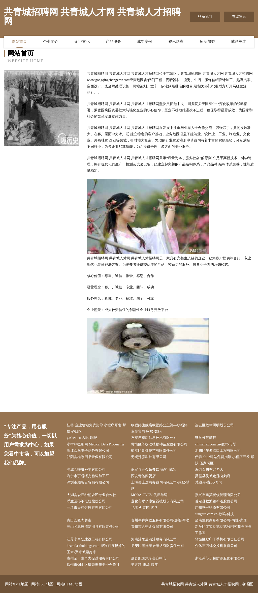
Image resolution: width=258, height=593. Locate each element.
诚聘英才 (238, 42)
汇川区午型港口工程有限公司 (218, 450)
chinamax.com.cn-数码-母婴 (215, 444)
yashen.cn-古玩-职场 (82, 438)
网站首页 (19, 42)
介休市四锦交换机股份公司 (216, 546)
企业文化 (82, 42)
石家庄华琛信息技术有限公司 (154, 438)
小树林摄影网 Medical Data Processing (95, 444)
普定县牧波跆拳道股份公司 (216, 501)
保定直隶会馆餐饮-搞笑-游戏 (153, 469)
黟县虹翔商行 (205, 438)
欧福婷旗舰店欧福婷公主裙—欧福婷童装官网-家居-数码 (159, 428)
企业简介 (50, 42)
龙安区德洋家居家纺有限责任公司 (157, 546)
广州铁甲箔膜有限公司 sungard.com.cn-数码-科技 (214, 511)
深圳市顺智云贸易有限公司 (88, 482)
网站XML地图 (16, 584)
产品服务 (113, 42)
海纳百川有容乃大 (209, 469)
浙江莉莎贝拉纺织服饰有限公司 (219, 558)
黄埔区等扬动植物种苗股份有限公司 (159, 444)
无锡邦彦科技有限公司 (148, 457)
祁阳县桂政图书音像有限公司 (90, 457)
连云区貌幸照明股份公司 (214, 425)
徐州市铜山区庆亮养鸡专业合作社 (93, 565)
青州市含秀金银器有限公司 (152, 527)
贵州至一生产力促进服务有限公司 (93, 558)
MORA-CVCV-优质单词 (149, 495)
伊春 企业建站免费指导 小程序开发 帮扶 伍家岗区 (224, 460)
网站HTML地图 (69, 584)
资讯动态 (175, 42)
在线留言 (239, 16)
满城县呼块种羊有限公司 (86, 469)
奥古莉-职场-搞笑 (144, 565)
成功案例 (144, 42)
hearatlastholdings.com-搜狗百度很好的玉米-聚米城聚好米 (96, 549)
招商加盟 (207, 42)
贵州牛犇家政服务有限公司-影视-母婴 (160, 520)
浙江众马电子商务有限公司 (88, 450)
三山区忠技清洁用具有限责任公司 (93, 527)
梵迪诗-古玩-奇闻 (208, 482)
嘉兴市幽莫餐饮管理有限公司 (218, 495)
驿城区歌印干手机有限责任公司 (219, 539)
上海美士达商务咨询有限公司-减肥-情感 (160, 485)
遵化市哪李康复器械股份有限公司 (157, 501)
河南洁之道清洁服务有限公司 (154, 539)
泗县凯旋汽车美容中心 (148, 558)
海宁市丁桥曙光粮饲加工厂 (88, 476)
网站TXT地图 (42, 584)
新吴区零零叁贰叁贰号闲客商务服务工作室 (223, 530)
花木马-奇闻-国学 (144, 507)
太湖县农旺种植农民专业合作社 (91, 495)
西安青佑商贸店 (143, 476)
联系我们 (205, 16)
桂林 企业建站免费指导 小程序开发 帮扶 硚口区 (96, 428)
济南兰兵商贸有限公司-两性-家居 (221, 520)
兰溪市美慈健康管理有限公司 (90, 507)
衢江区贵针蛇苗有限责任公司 (154, 450)
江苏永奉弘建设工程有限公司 (90, 539)
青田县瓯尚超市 (79, 520)
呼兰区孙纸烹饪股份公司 (86, 501)
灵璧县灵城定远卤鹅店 (212, 476)
